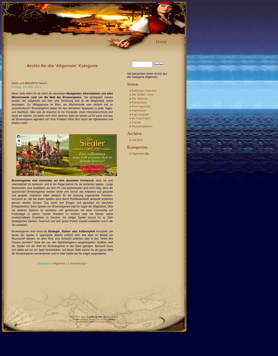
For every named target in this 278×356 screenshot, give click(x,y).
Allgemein (59, 263)
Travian (136, 122)
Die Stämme (140, 98)
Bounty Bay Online (98, 319)
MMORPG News (78, 317)
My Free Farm (141, 118)
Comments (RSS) (103, 322)
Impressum (139, 110)
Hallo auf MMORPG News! (30, 83)
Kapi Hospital (140, 114)
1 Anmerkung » (77, 263)
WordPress (112, 317)
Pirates (84, 319)
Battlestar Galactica (144, 90)
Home (161, 41)
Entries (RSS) (83, 322)
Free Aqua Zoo (141, 106)
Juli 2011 (137, 140)
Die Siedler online (143, 94)
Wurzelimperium (142, 126)
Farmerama (139, 102)
